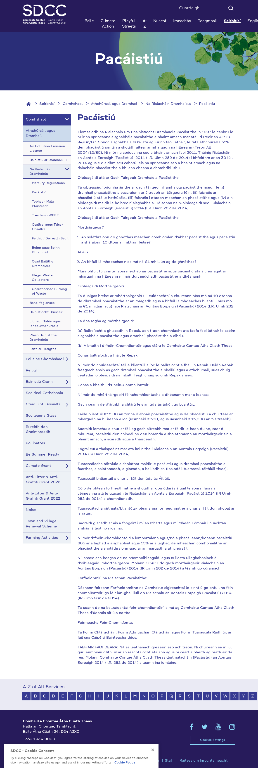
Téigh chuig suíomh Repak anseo (163, 375)
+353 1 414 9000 (39, 739)
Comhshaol (73, 104)
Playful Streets (129, 23)
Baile (89, 21)
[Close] (152, 763)
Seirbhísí (46, 104)
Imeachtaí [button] (182, 21)
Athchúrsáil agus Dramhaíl (114, 104)
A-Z (145, 23)
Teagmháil (207, 21)
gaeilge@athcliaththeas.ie (46, 746)
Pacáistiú (207, 104)
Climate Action (108, 23)
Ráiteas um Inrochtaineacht (204, 761)
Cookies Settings (212, 740)
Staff (169, 761)
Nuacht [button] (159, 21)
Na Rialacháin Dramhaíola (168, 104)
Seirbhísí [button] (232, 21)
